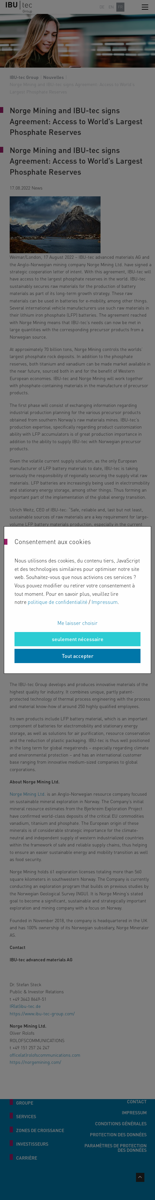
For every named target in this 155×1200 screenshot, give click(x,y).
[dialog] (77, 600)
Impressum (105, 601)
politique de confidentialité (57, 601)
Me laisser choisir (77, 622)
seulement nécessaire (77, 639)
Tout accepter (77, 655)
